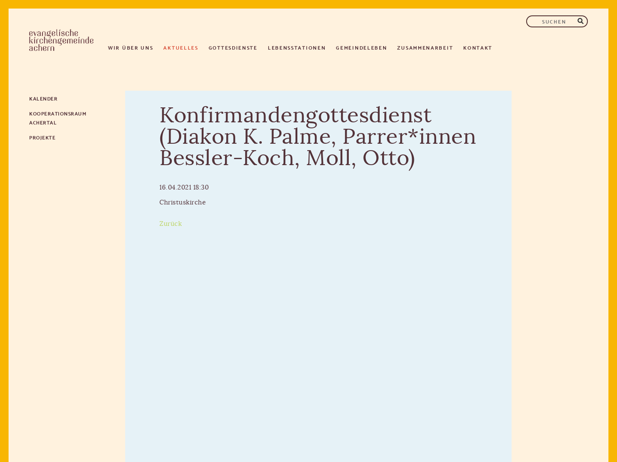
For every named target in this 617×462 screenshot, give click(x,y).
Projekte (42, 137)
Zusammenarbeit (425, 47)
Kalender (43, 98)
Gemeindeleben (361, 47)
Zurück (170, 224)
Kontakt (477, 47)
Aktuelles (180, 47)
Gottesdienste (233, 47)
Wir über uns (130, 47)
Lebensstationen (297, 47)
